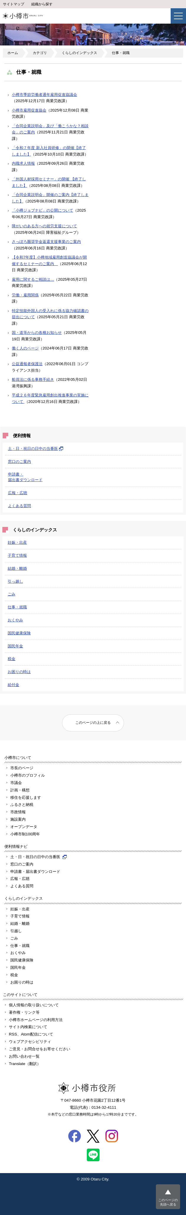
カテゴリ (40, 53)
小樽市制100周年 (25, 834)
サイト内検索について (28, 1027)
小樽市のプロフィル (27, 775)
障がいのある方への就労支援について (44, 226)
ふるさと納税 (21, 804)
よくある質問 (19, 506)
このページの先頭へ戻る (168, 1202)
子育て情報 (17, 555)
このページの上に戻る (93, 723)
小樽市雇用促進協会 (29, 110)
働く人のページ (25, 348)
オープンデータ (23, 826)
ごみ (11, 594)
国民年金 (15, 646)
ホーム (12, 53)
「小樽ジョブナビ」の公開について (42, 210)
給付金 (13, 684)
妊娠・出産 (17, 542)
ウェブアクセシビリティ (30, 1041)
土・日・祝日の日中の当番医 (35, 448)
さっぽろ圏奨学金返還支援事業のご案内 (46, 241)
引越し (16, 931)
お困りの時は (19, 671)
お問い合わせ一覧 (24, 1056)
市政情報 (18, 812)
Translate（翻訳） (25, 1064)
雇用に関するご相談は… (33, 279)
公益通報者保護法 (27, 364)
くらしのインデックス (79, 53)
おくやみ (15, 620)
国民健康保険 (19, 633)
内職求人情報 (23, 163)
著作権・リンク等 (24, 1012)
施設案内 (18, 819)
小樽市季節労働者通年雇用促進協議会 (44, 94)
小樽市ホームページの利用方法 (36, 1020)
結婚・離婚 (17, 568)
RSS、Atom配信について (31, 1034)
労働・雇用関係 (25, 295)
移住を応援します (25, 797)
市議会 (16, 782)
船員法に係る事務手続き (33, 379)
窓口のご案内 (19, 461)
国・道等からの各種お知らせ (37, 332)
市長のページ (21, 768)
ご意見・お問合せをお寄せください (39, 1049)
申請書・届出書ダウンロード (35, 871)
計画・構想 (20, 790)
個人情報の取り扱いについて (34, 1005)
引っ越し (15, 581)
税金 (11, 659)
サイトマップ (13, 4)
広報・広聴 (17, 493)
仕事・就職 (121, 53)
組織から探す (42, 4)
